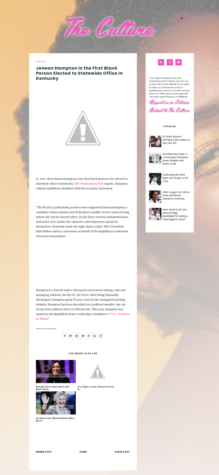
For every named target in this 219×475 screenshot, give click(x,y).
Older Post (122, 420)
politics (41, 62)
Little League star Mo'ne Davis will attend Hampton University (172, 195)
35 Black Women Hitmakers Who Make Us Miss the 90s (172, 140)
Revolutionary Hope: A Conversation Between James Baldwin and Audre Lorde (171, 158)
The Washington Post (89, 183)
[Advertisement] (83, 262)
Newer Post (44, 420)
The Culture (117, 469)
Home (83, 420)
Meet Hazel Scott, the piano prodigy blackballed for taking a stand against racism (171, 214)
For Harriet (166, 84)
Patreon (179, 96)
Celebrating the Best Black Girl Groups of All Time (171, 178)
